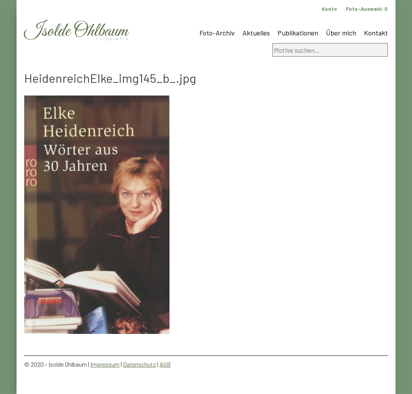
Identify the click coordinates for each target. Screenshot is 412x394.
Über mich (341, 33)
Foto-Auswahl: (367, 8)
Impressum (105, 364)
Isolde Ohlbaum (76, 31)
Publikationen (297, 33)
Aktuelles (256, 33)
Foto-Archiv (217, 33)
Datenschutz (139, 364)
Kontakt (376, 33)
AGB (165, 364)
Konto (329, 8)
